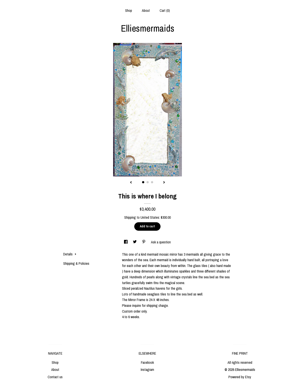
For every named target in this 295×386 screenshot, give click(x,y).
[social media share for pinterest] (144, 242)
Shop (128, 10)
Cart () (165, 10)
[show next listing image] (164, 182)
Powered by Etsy (239, 376)
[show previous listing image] (131, 182)
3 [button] (152, 182)
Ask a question (161, 242)
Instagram (147, 369)
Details (69, 254)
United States (149, 217)
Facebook (147, 362)
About (146, 10)
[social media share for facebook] (126, 242)
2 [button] (147, 182)
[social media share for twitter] (135, 242)
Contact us (55, 376)
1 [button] (143, 182)
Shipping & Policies (76, 263)
